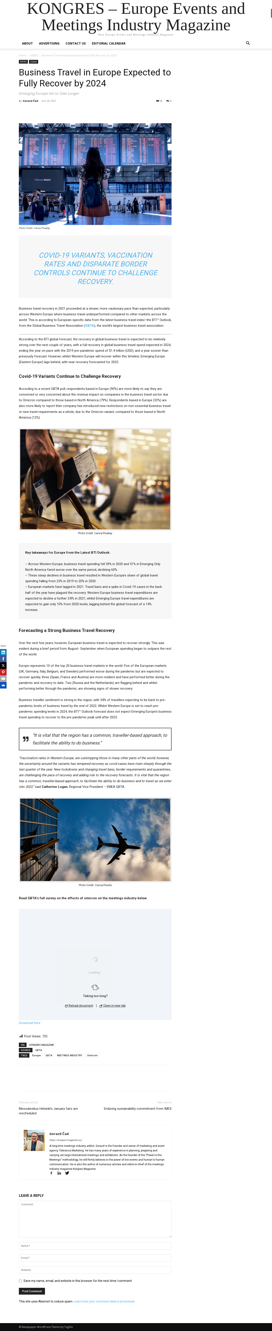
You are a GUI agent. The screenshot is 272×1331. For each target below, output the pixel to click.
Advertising (49, 43)
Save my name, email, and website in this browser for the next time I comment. (77, 1281)
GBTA (38, 1050)
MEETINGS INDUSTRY (69, 1055)
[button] (248, 44)
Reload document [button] (79, 1005)
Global (33, 61)
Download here (29, 1023)
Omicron (92, 1055)
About (27, 43)
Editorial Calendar (108, 43)
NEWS (34, 55)
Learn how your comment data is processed (104, 1301)
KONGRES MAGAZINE (41, 1044)
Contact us (76, 43)
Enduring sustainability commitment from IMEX (138, 1109)
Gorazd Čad (30, 100)
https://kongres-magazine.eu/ (65, 1140)
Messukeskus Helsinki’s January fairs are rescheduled (48, 1111)
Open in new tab (113, 1005)
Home (23, 55)
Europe (36, 1055)
